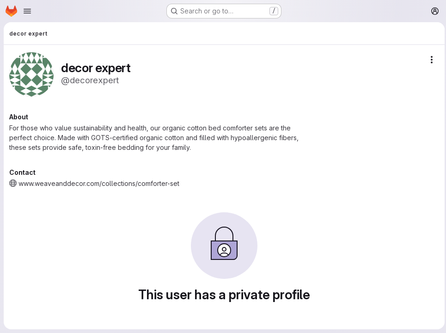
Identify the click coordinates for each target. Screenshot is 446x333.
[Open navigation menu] (27, 11)
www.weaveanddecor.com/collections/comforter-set (98, 183)
